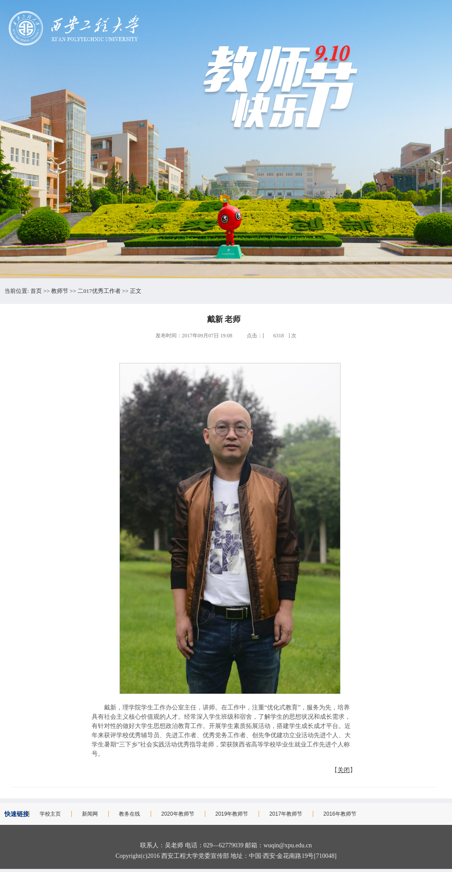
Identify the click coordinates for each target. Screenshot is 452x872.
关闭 (343, 770)
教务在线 (129, 814)
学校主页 (50, 814)
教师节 (59, 291)
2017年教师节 (285, 814)
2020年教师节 (177, 814)
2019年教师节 (231, 814)
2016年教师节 (339, 814)
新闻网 (90, 814)
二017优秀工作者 (99, 291)
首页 (36, 291)
